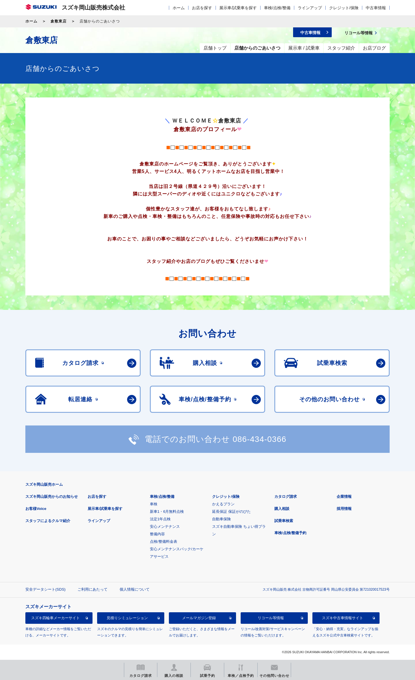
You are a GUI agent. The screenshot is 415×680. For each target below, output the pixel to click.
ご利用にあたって (92, 589)
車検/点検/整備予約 (290, 533)
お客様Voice (35, 508)
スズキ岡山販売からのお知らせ (51, 496)
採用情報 (344, 508)
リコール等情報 (271, 618)
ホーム (179, 8)
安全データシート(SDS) (45, 589)
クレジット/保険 (344, 8)
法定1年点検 (160, 519)
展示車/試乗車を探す (238, 8)
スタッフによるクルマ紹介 (47, 521)
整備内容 (157, 534)
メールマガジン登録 (199, 618)
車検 (153, 504)
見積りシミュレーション (127, 618)
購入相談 (281, 508)
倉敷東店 (58, 21)
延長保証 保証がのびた (231, 511)
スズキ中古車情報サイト (342, 618)
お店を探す (202, 8)
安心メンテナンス (165, 526)
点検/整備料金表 (163, 541)
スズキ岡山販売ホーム (44, 484)
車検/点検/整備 (277, 8)
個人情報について (135, 589)
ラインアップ (310, 8)
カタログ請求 (285, 496)
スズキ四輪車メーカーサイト (55, 618)
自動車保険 (221, 519)
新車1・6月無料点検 (167, 511)
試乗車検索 (283, 521)
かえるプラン (223, 504)
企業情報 (344, 496)
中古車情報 (376, 8)
